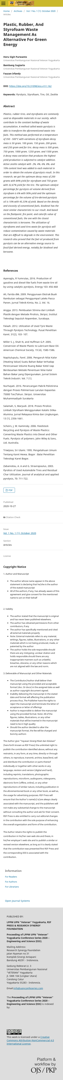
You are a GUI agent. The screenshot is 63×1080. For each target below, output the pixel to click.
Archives (18, 11)
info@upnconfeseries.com (28, 988)
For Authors (11, 881)
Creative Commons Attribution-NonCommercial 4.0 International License (30, 1040)
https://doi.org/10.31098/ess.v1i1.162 (30, 86)
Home (6, 11)
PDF (10, 490)
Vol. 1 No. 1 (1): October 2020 (40, 11)
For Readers (11, 876)
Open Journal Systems (17, 900)
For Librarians (12, 886)
